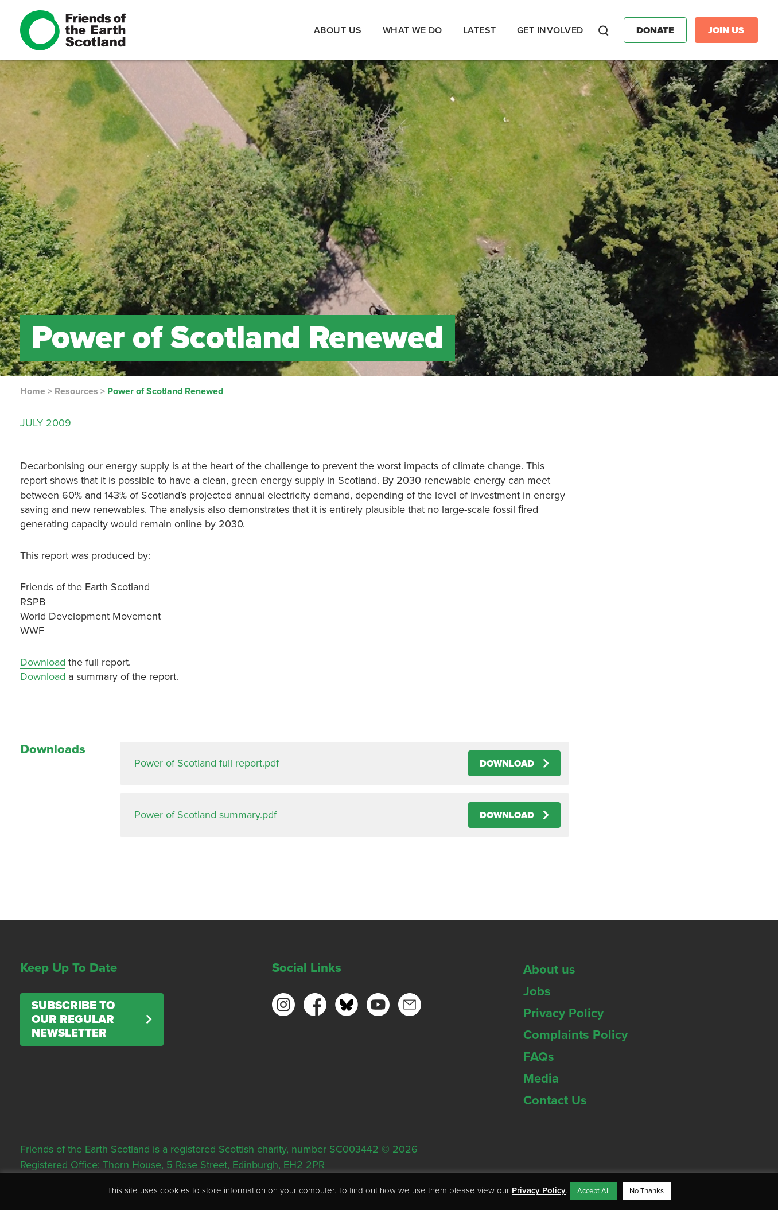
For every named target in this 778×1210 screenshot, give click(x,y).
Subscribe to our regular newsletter (73, 1019)
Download (42, 662)
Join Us (726, 30)
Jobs (537, 991)
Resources (76, 391)
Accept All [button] (593, 1191)
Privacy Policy (563, 1013)
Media (541, 1078)
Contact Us (555, 1100)
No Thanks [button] (646, 1191)
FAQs (538, 1056)
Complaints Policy (575, 1035)
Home (32, 391)
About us (549, 969)
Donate (655, 30)
